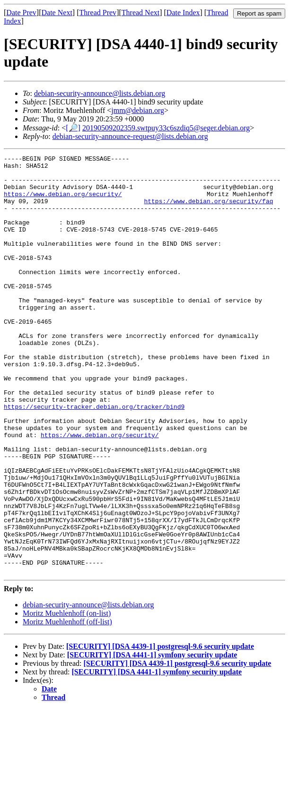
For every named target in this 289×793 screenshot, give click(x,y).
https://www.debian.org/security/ (63, 202)
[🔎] (73, 128)
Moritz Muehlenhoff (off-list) (67, 705)
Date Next (57, 13)
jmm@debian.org (137, 110)
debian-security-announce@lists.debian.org (99, 93)
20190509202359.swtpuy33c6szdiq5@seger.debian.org (166, 128)
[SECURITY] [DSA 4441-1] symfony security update (152, 738)
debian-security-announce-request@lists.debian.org (130, 136)
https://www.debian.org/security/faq (208, 211)
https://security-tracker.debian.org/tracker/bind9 (94, 457)
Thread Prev (97, 13)
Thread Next (140, 13)
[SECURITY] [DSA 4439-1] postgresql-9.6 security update (160, 730)
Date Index (183, 13)
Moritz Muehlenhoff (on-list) (67, 697)
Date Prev (21, 13)
